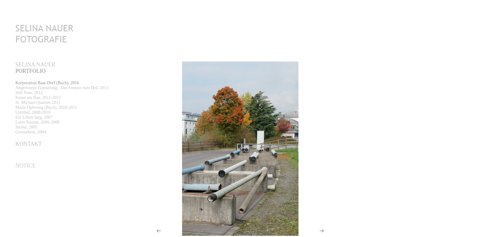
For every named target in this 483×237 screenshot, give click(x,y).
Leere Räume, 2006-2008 (37, 122)
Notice (25, 166)
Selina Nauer (35, 64)
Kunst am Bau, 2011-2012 (38, 97)
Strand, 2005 (26, 127)
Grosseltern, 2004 (30, 132)
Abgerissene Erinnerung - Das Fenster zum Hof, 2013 (61, 87)
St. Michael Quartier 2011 (37, 102)
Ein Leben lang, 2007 (34, 117)
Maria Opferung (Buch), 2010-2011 (46, 107)
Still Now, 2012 (29, 92)
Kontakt (28, 144)
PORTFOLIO (30, 71)
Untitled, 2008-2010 (33, 112)
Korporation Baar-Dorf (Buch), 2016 (47, 83)
